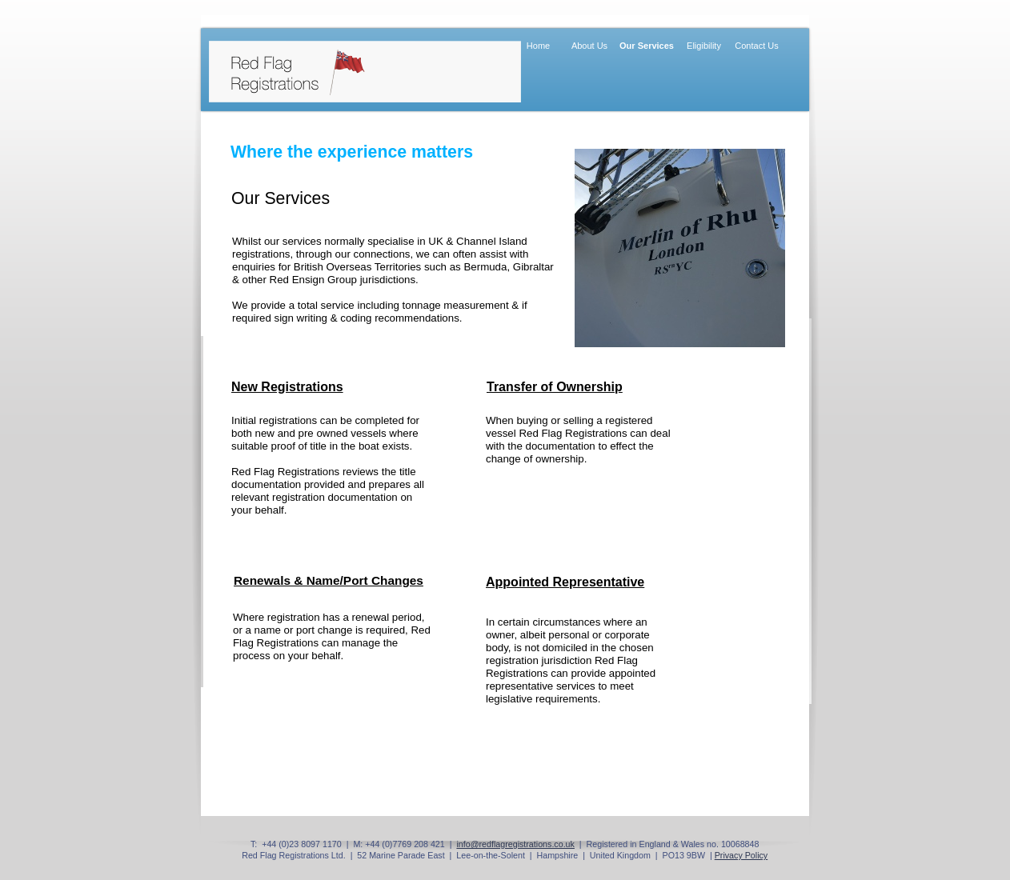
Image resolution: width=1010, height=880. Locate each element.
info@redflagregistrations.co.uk (515, 844)
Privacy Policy (741, 855)
